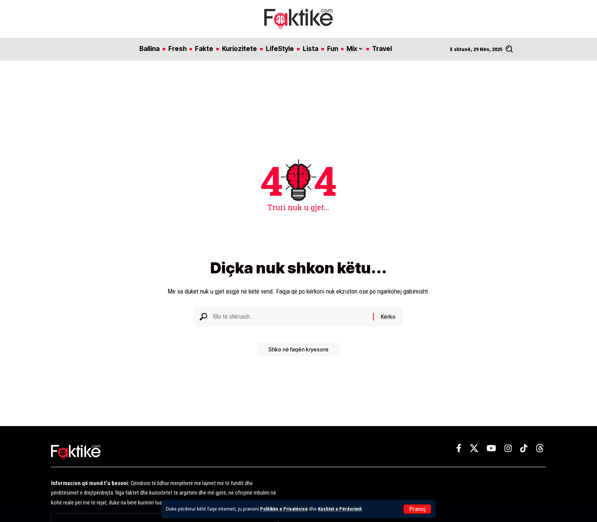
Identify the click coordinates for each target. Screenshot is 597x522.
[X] (474, 448)
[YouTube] (491, 448)
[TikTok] (523, 448)
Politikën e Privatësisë (285, 509)
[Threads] (540, 448)
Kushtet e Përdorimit (343, 509)
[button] (417, 509)
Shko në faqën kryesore (298, 352)
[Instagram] (508, 448)
